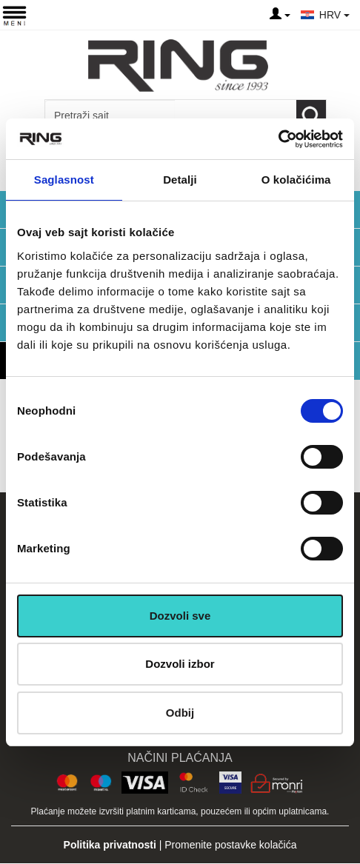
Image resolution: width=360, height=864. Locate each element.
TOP (341, 805)
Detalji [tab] (180, 179)
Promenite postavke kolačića (230, 845)
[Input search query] (110, 115)
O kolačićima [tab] (296, 179)
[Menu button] (14, 15)
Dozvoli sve (180, 615)
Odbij (180, 712)
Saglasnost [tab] (64, 179)
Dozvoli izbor (179, 663)
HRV (334, 15)
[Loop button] (311, 115)
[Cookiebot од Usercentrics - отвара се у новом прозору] (278, 139)
